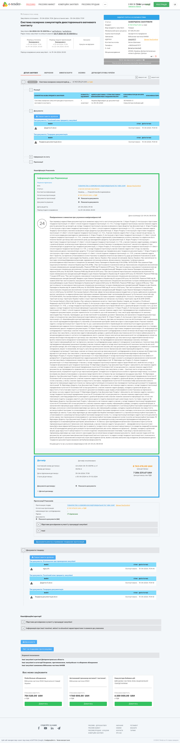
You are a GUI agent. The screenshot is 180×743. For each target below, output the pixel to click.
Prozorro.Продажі (91, 5)
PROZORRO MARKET (46, 5)
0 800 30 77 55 (134, 5)
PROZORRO (30, 5)
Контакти (119, 730)
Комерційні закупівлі (68, 5)
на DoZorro (67, 31)
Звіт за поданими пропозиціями (37, 649)
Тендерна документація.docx (50, 142)
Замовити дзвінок (134, 7)
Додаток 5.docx (50, 128)
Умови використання (63, 740)
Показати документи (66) (48, 519)
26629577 (132, 39)
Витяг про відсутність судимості (131, 60)
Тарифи (133, 730)
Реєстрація (161, 5)
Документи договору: (46, 486)
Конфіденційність (50, 740)
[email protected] (134, 48)
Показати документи (88, 198)
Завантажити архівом (47, 116)
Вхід (148, 5)
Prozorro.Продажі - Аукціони (98, 730)
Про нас (119, 733)
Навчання (119, 725)
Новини (118, 728)
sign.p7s (46, 569)
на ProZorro (57, 31)
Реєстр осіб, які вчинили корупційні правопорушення (131, 63)
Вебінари (133, 728)
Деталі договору (45, 491)
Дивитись (43, 704)
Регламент (134, 725)
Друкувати (29, 642)
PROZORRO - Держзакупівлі (97, 725)
